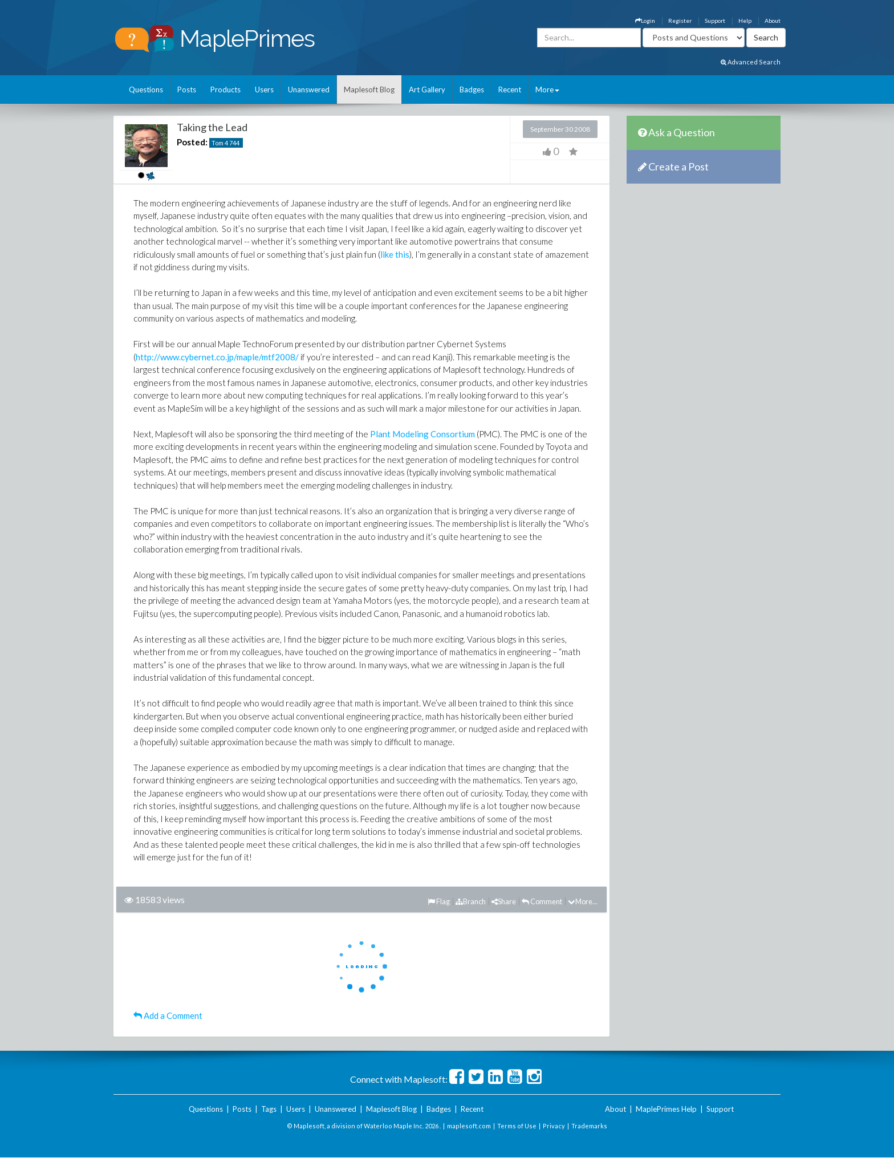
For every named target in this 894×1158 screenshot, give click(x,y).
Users (264, 89)
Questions (146, 89)
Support (715, 20)
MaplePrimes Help (666, 1109)
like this (394, 254)
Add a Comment (167, 1015)
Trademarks (589, 1125)
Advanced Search (751, 62)
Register (680, 20)
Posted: (192, 142)
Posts (186, 89)
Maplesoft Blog (369, 89)
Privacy (554, 1125)
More (547, 89)
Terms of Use (517, 1125)
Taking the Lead (212, 127)
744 (234, 143)
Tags (269, 1109)
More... (583, 901)
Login (645, 20)
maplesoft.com (469, 1125)
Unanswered (309, 89)
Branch (471, 901)
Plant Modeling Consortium (422, 434)
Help (744, 20)
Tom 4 (220, 143)
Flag (439, 901)
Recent (509, 89)
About (773, 20)
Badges (472, 89)
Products (225, 89)
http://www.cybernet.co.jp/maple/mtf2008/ (217, 357)
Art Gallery (427, 89)
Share (503, 901)
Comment (542, 901)
